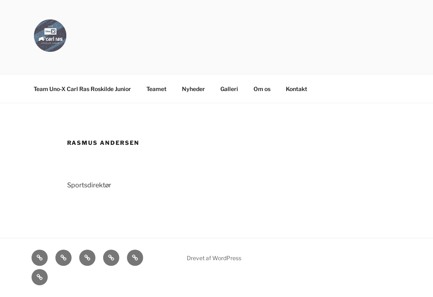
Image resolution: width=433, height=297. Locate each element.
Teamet (156, 88)
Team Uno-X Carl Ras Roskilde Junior (82, 88)
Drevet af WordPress (214, 258)
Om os (261, 88)
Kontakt (296, 88)
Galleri (229, 88)
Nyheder (193, 88)
